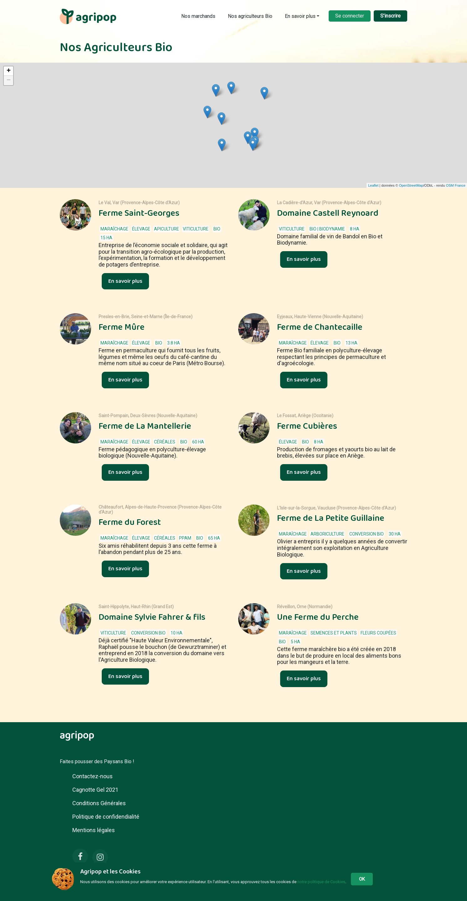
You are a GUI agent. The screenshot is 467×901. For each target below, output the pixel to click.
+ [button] (9, 71)
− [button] (9, 80)
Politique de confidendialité (105, 816)
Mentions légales (93, 830)
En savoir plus (300, 16)
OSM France (455, 185)
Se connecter (349, 16)
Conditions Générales (99, 803)
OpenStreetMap (411, 185)
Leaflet (373, 185)
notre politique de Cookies (321, 881)
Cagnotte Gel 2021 (95, 789)
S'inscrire (390, 16)
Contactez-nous (92, 776)
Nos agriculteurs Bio (250, 16)
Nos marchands (198, 16)
